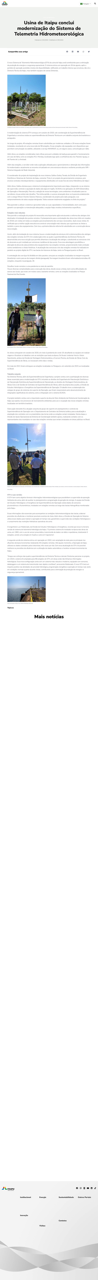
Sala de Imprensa (49, 17)
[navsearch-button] (95, 3)
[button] (67, 51)
